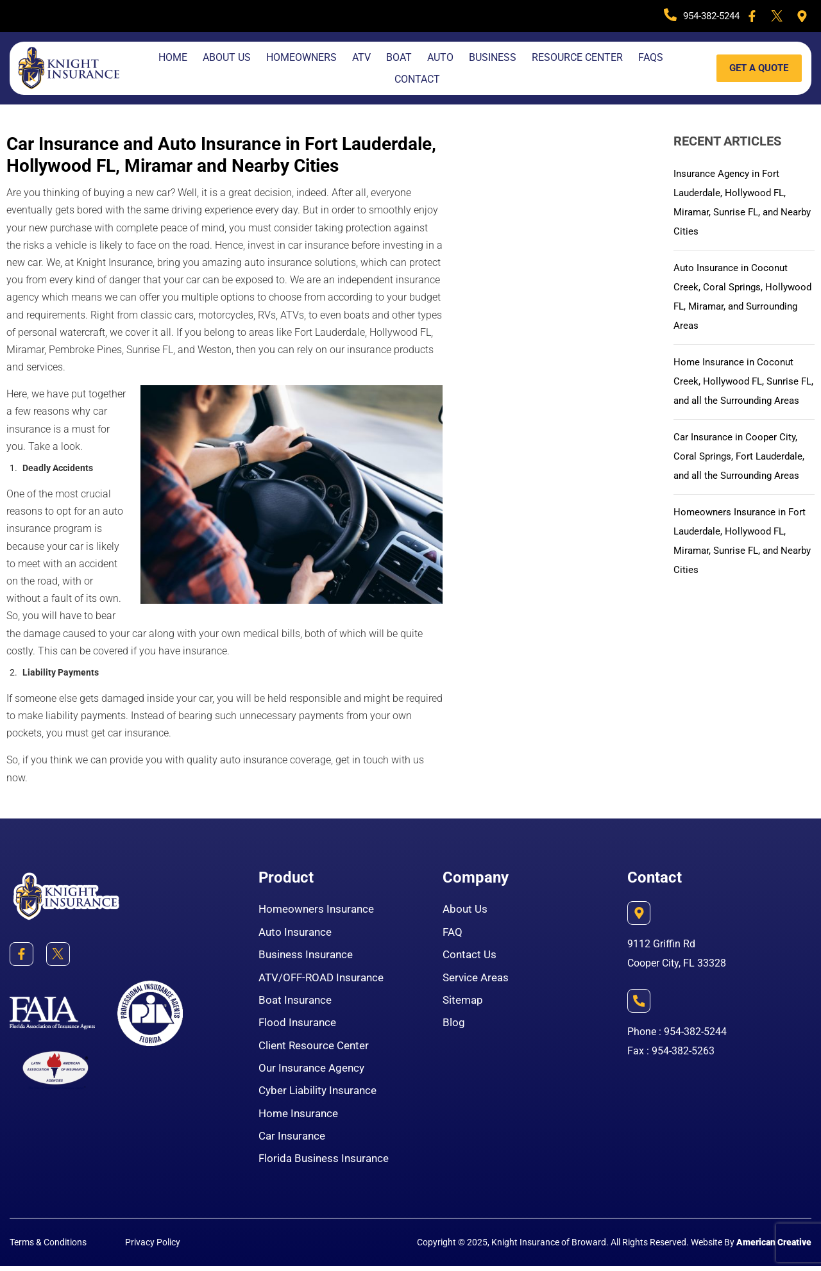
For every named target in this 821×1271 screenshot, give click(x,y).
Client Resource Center (317, 1047)
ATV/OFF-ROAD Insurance (324, 978)
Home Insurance (300, 1117)
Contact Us (471, 955)
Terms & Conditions (48, 1247)
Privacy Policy (152, 1247)
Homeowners (301, 57)
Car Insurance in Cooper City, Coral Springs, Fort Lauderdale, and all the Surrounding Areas (742, 475)
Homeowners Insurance (319, 909)
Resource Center (577, 57)
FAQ (453, 932)
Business (492, 57)
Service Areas (478, 978)
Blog (454, 1024)
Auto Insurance (297, 932)
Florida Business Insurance (326, 1163)
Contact (417, 79)
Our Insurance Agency (314, 1070)
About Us (227, 57)
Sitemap (464, 1001)
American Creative (773, 1247)
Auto (440, 57)
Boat (399, 57)
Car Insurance (294, 1140)
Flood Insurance (299, 1024)
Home (172, 57)
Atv (361, 57)
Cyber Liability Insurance (321, 1094)
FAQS (650, 57)
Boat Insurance (296, 1001)
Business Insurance (308, 955)
